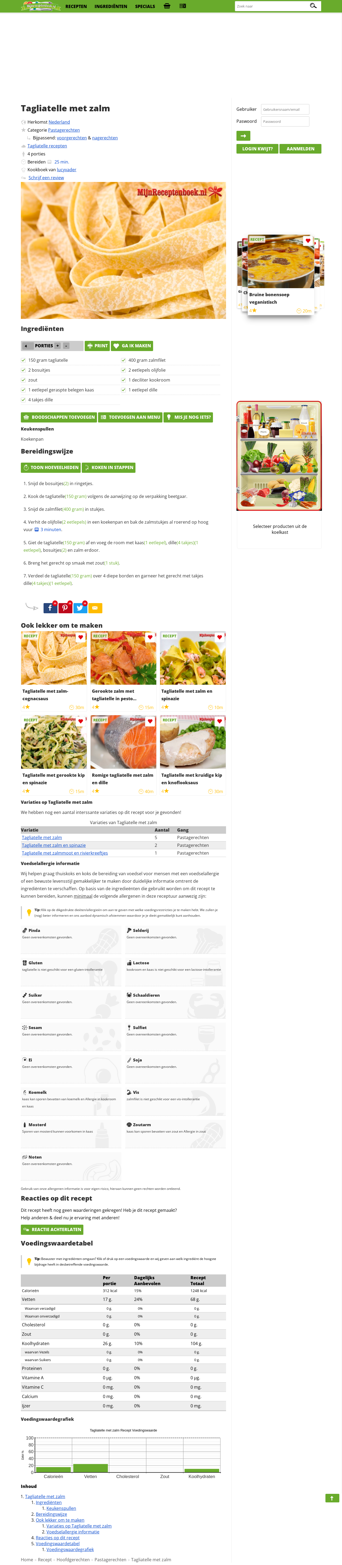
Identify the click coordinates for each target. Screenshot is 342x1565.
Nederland (59, 122)
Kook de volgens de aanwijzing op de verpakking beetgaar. (107, 496)
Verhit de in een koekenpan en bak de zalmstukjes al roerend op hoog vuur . (116, 525)
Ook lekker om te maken (60, 1520)
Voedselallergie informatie (72, 1532)
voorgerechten (72, 138)
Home (27, 1560)
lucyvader (66, 170)
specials (145, 6)
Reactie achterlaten (52, 1229)
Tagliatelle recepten (47, 146)
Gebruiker (246, 109)
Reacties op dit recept (58, 1538)
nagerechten (105, 138)
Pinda (31, 930)
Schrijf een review (46, 178)
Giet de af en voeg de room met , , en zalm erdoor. (111, 546)
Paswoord (246, 121)
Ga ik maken (132, 346)
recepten (76, 6)
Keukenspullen (61, 1508)
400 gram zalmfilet (147, 360)
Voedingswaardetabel (58, 1544)
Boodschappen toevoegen (59, 417)
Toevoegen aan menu (130, 417)
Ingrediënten (49, 1502)
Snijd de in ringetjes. (60, 483)
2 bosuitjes (39, 370)
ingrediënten (111, 6)
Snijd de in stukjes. (66, 509)
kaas (150, 543)
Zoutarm (139, 1124)
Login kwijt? (257, 149)
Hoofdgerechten (73, 1560)
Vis (133, 1092)
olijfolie (67, 522)
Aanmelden (300, 149)
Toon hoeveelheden (51, 467)
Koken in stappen (108, 467)
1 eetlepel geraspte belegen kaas (61, 390)
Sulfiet (137, 1027)
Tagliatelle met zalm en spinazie (54, 845)
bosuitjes (57, 483)
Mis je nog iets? (188, 417)
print (97, 346)
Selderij (138, 930)
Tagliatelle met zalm (42, 837)
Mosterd (34, 1124)
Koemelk (34, 1092)
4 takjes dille (40, 400)
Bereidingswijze (51, 1514)
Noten (32, 1157)
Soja (134, 1060)
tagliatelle (66, 496)
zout (32, 380)
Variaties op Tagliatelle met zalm (79, 1526)
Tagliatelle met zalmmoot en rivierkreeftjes (65, 853)
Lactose (138, 962)
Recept (45, 1560)
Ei (27, 1060)
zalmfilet (64, 509)
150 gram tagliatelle (48, 360)
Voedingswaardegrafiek (70, 1549)
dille (181, 543)
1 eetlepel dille (143, 390)
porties (38, 154)
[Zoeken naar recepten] (278, 6)
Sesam (32, 1027)
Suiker (32, 995)
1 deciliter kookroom (149, 380)
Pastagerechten (64, 130)
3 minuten (47, 529)
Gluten (32, 962)
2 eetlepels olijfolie (147, 370)
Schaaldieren (143, 995)
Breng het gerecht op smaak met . (74, 563)
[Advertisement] (171, 56)
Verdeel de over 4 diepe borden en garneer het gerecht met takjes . (113, 579)
